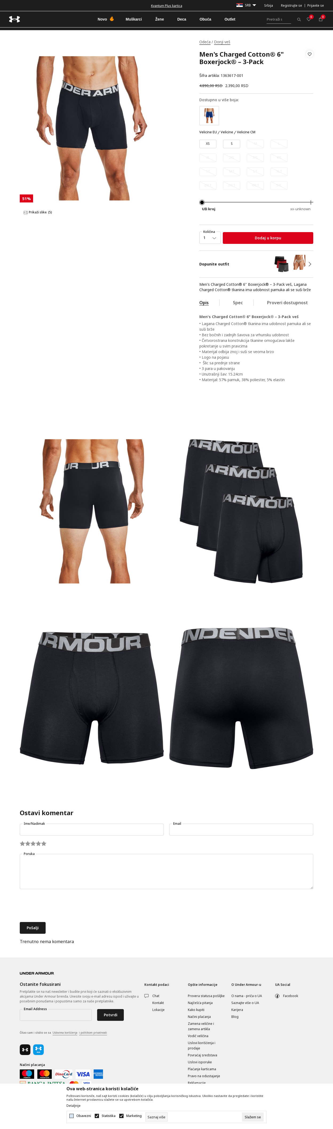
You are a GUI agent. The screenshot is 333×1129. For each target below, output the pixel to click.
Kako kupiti (196, 1009)
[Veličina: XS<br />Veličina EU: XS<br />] (207, 144)
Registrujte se (291, 5)
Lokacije (158, 1009)
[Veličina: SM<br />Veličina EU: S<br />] (231, 144)
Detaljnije (73, 1105)
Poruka (29, 853)
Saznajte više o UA (245, 1003)
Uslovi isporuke (200, 1062)
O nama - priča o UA (246, 996)
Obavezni (83, 1116)
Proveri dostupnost (287, 303)
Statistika (109, 1116)
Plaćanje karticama (202, 1069)
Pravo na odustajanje (204, 1076)
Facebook (290, 996)
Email (177, 823)
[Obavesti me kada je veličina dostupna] (255, 144)
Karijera (237, 1009)
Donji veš (222, 41)
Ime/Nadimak (34, 823)
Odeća (205, 41)
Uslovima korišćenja (65, 1032)
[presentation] (60, 906)
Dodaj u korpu (268, 237)
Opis (204, 303)
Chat (155, 996)
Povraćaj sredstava (202, 1055)
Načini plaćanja (199, 1016)
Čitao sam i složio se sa (63, 1033)
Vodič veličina (198, 1036)
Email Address (35, 1009)
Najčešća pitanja (200, 1003)
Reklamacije (197, 1083)
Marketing (134, 1116)
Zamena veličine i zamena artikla (201, 1026)
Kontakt (158, 1003)
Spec (238, 303)
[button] (309, 64)
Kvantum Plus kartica (166, 5)
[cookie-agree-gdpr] (253, 1117)
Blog (235, 1016)
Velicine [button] (227, 132)
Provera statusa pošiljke (206, 996)
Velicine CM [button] (246, 132)
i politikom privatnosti (93, 1032)
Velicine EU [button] (208, 132)
